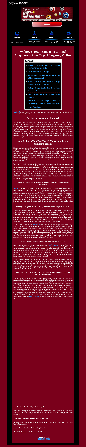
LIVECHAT (52, 37)
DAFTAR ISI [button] (43, 61)
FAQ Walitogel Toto (34, 107)
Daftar (47, 24)
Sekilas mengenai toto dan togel (38, 71)
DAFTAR (17, 38)
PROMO (69, 37)
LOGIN (34, 37)
